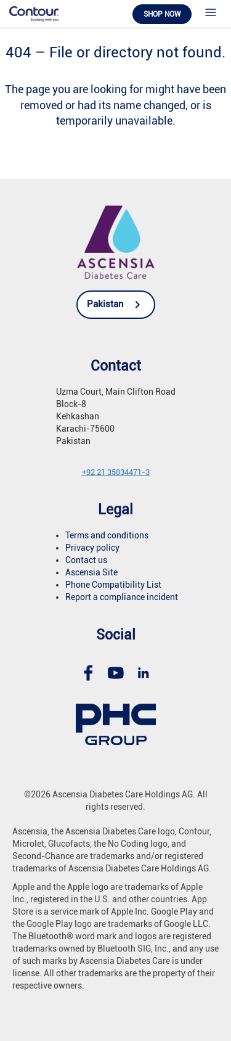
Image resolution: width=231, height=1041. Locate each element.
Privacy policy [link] (92, 548)
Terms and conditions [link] (106, 535)
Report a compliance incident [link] (121, 597)
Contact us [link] (86, 560)
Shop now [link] (162, 14)
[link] (34, 13)
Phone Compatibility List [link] (113, 585)
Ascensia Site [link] (91, 572)
